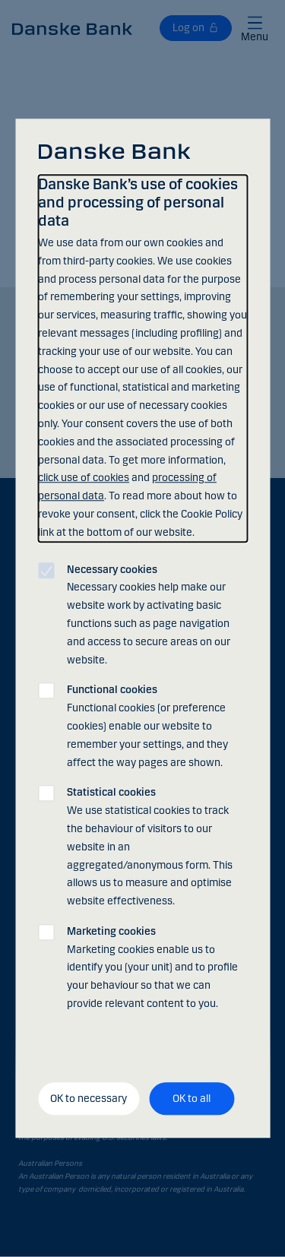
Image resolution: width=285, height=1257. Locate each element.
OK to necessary (88, 1098)
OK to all (192, 1098)
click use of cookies (83, 478)
